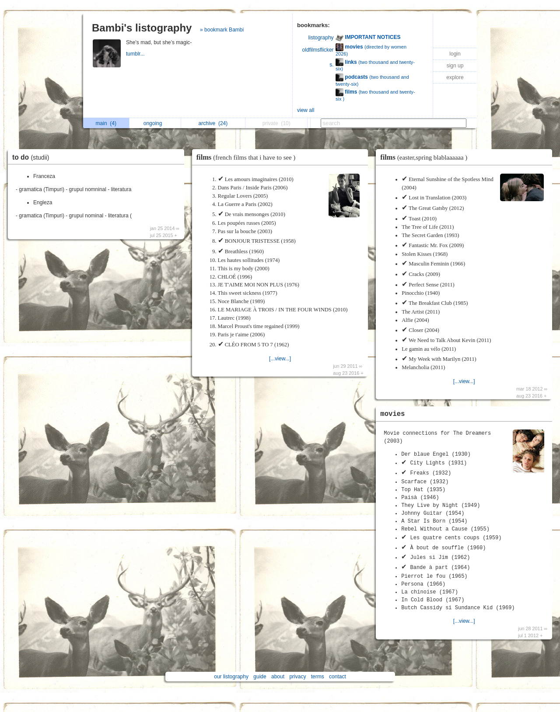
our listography (231, 677)
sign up (455, 66)
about (277, 677)
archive (213, 123)
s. (331, 65)
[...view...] (280, 359)
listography (321, 38)
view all (305, 110)
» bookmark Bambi (222, 30)
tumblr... (136, 54)
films (248, 157)
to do (33, 157)
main (106, 123)
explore (454, 77)
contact (337, 677)
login (454, 54)
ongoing (155, 123)
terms (317, 677)
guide (259, 677)
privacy (297, 677)
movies (392, 414)
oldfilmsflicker (318, 50)
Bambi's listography (142, 28)
